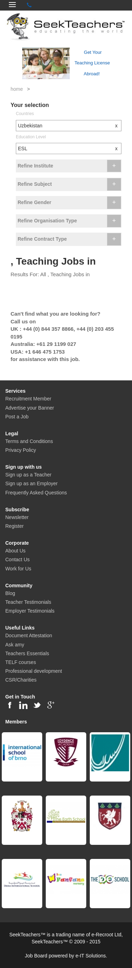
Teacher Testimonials (28, 602)
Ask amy (14, 644)
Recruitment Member (28, 398)
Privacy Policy (20, 450)
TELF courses (20, 662)
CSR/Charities (21, 680)
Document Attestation (28, 635)
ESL (69, 148)
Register (14, 526)
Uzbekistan (69, 125)
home (17, 89)
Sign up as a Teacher (28, 474)
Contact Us (17, 559)
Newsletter (17, 517)
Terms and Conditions (29, 441)
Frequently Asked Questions (36, 492)
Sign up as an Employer (31, 483)
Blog (10, 593)
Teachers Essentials (27, 653)
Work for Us (18, 568)
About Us (15, 550)
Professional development (33, 671)
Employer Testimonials (30, 611)
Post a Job (17, 416)
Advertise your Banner (29, 408)
